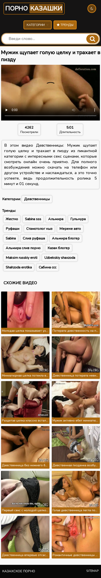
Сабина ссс (47, 267)
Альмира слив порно (23, 248)
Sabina (11, 238)
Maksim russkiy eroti (21, 257)
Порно (34, 8)
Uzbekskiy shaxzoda (59, 257)
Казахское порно (18, 571)
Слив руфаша (34, 238)
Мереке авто (70, 228)
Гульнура (78, 219)
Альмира (55, 219)
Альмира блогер (66, 238)
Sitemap (92, 571)
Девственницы (37, 199)
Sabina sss (33, 219)
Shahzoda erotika (19, 267)
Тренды (65, 25)
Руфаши (12, 228)
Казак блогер (59, 248)
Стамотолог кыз (39, 228)
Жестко (12, 219)
